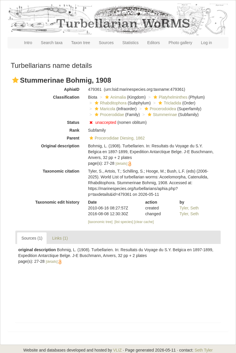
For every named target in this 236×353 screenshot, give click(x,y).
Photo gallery (180, 42)
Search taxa (52, 42)
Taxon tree (80, 42)
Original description (60, 146)
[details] (121, 164)
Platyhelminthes (169, 97)
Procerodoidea (159, 108)
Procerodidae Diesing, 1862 (116, 138)
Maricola (104, 108)
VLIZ (117, 350)
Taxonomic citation (61, 171)
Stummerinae (161, 114)
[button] (15, 80)
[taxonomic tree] (100, 222)
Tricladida (169, 103)
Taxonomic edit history (57, 202)
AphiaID (71, 89)
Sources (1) (31, 238)
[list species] (123, 222)
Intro (28, 42)
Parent (73, 138)
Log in (206, 42)
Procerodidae (108, 114)
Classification (66, 97)
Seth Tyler (204, 350)
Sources (106, 42)
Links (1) (60, 238)
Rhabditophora (110, 103)
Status (73, 122)
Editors (153, 42)
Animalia (115, 97)
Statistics (130, 42)
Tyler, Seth (189, 208)
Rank (74, 130)
